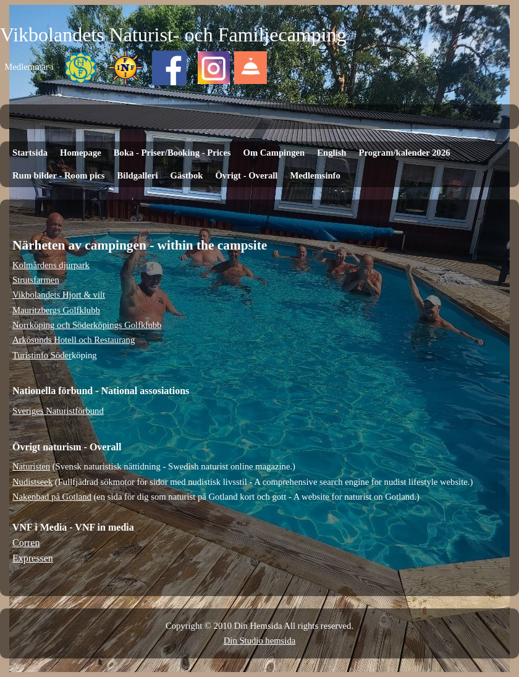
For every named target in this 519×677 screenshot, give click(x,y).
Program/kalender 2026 (404, 153)
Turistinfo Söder (42, 355)
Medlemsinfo (315, 175)
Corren (26, 542)
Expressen (32, 558)
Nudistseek (32, 482)
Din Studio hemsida (259, 640)
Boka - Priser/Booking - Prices (172, 153)
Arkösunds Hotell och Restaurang (73, 340)
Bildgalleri (137, 175)
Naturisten (31, 466)
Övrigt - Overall (246, 175)
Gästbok (187, 175)
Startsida (30, 153)
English (331, 153)
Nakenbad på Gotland (51, 497)
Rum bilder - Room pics (58, 175)
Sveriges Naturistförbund (58, 411)
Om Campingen (274, 153)
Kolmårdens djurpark (51, 265)
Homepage (80, 153)
